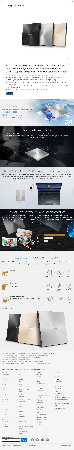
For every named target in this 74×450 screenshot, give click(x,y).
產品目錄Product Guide (42, 420)
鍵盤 (20, 414)
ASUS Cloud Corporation (43, 393)
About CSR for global (42, 386)
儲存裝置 (21, 387)
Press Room (39, 388)
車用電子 (57, 391)
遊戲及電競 (4, 397)
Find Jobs (39, 397)
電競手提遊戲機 (5, 379)
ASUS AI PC (57, 384)
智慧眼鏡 (4, 424)
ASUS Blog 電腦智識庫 (60, 408)
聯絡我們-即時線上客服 (42, 407)
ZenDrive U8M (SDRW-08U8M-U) (13, 6)
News (38, 379)
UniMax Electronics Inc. (42, 395)
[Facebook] (32, 439)
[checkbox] (66, 59)
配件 (3, 419)
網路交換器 (21, 404)
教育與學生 (4, 394)
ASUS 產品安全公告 (41, 415)
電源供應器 (21, 379)
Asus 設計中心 (58, 388)
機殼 (20, 374)
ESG (56, 374)
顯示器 (3, 404)
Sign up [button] (24, 440)
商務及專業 (4, 389)
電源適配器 (21, 429)
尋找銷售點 (39, 422)
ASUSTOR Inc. (40, 390)
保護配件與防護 (22, 421)
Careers (39, 376)
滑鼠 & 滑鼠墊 (22, 416)
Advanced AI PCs (59, 386)
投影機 (3, 407)
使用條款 (25, 445)
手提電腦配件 (5, 399)
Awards (38, 381)
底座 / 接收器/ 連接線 (23, 431)
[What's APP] (42, 439)
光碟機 (20, 384)
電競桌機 (4, 414)
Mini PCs (4, 416)
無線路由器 (21, 396)
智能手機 (4, 377)
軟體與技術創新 (5, 421)
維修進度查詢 (40, 402)
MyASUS (39, 424)
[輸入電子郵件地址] (11, 440)
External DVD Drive (23, 369)
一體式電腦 (4, 409)
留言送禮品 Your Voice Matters (62, 403)
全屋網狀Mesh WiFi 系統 (24, 399)
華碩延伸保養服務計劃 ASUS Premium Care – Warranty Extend (62, 396)
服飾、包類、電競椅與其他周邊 (26, 426)
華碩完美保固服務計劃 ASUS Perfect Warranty (61, 400)
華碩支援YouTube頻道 (42, 417)
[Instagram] (47, 439)
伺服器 (20, 409)
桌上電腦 (4, 412)
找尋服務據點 (40, 405)
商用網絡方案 (22, 401)
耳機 (20, 419)
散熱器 (20, 377)
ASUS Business (58, 393)
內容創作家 (4, 392)
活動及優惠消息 (58, 381)
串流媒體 (21, 434)
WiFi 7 (20, 391)
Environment (58, 376)
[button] (2, 2)
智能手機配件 (5, 382)
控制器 (20, 424)
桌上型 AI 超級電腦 (23, 406)
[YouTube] (37, 439)
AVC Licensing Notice (60, 405)
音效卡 (20, 382)
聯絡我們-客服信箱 (41, 410)
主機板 (3, 429)
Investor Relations (41, 383)
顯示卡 (3, 431)
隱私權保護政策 (32, 445)
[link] (37, 1)
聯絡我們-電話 (40, 412)
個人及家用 (4, 387)
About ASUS (40, 374)
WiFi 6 (20, 394)
